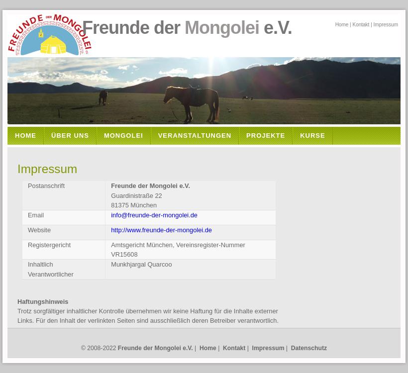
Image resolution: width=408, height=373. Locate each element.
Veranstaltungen (194, 135)
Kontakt (360, 24)
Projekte (265, 135)
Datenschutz (309, 348)
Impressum (386, 24)
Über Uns (70, 135)
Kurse (312, 135)
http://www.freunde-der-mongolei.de (161, 230)
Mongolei (123, 135)
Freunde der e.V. (153, 27)
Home (342, 24)
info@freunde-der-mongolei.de (154, 215)
